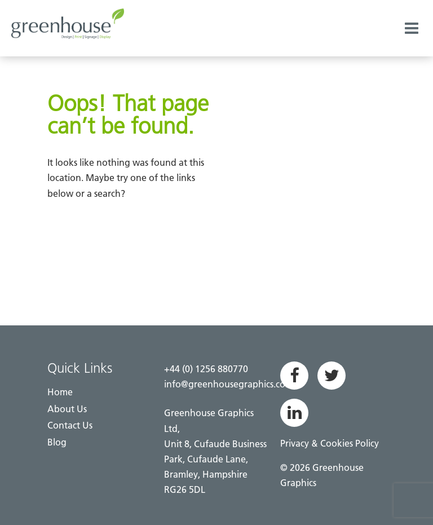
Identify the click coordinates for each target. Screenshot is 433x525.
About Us (67, 408)
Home (60, 392)
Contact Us (69, 425)
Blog (57, 442)
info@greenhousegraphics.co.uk (231, 384)
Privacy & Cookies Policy (329, 443)
